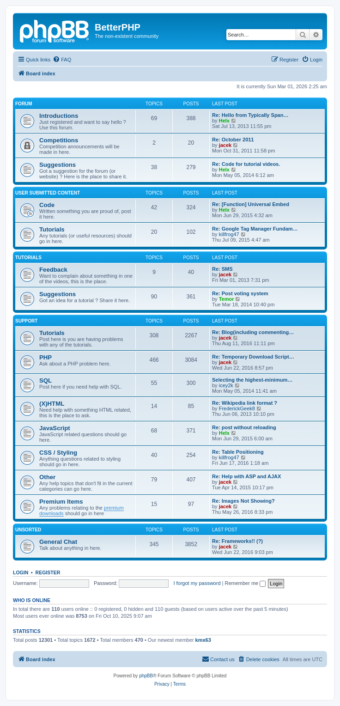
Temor (226, 299)
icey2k (226, 385)
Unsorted (28, 529)
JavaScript (54, 428)
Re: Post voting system (240, 293)
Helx (224, 120)
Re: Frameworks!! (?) (237, 541)
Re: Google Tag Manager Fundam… (255, 228)
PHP (45, 357)
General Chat (58, 541)
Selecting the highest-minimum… (252, 380)
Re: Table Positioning (238, 452)
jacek (225, 145)
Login (20, 572)
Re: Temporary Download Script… (253, 356)
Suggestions (57, 164)
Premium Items (61, 501)
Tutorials (52, 229)
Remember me (245, 583)
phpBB (146, 675)
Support (26, 320)
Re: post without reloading (244, 427)
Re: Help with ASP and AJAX (246, 476)
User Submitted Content (47, 192)
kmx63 (203, 640)
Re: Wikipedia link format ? (244, 403)
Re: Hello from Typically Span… (250, 115)
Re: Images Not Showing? (243, 501)
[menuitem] (62, 59)
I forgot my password (196, 583)
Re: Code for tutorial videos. (246, 164)
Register (48, 572)
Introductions (58, 115)
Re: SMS (222, 269)
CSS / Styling (58, 452)
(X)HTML (51, 403)
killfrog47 (229, 234)
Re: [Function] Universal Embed (250, 204)
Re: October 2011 (233, 139)
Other (47, 477)
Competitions (58, 140)
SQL (45, 380)
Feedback (53, 269)
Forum (23, 103)
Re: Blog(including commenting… (253, 332)
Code (47, 204)
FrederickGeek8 (237, 408)
